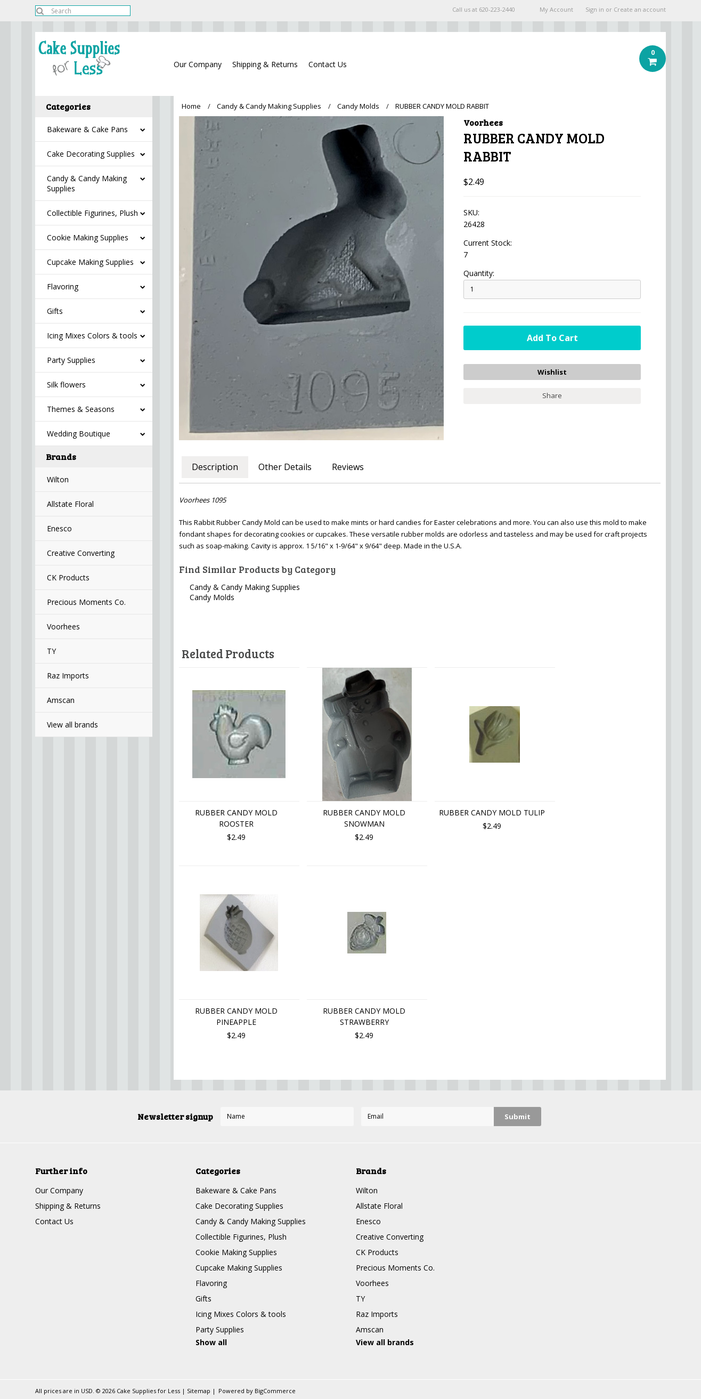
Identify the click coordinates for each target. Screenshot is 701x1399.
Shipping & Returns (265, 64)
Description (215, 467)
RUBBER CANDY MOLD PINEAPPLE (236, 1016)
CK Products (68, 577)
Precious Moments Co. (86, 602)
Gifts (55, 311)
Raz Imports (68, 675)
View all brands (72, 724)
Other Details (285, 467)
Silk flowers (66, 384)
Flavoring (62, 286)
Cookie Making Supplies (87, 237)
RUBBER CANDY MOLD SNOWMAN (364, 818)
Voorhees (63, 626)
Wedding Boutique (78, 433)
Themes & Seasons (81, 409)
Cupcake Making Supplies (90, 262)
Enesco (59, 528)
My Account (556, 9)
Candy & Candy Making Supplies (87, 183)
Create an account (640, 9)
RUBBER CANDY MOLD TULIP (492, 812)
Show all (211, 1342)
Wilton (58, 479)
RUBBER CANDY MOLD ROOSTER (236, 818)
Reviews (348, 467)
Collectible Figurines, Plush (92, 213)
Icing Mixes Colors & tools (92, 335)
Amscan (61, 700)
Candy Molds (358, 106)
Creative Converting (81, 553)
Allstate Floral (70, 504)
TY (51, 651)
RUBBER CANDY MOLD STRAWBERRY (364, 1016)
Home (191, 106)
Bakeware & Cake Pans (87, 129)
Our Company (198, 64)
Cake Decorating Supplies (91, 154)
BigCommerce (275, 1391)
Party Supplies (71, 360)
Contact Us (327, 64)
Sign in (594, 9)
